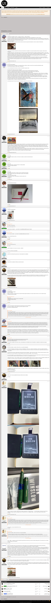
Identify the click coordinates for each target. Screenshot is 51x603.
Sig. (7, 33)
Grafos (16, 7)
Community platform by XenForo (25, 602)
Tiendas (8, 7)
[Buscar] (48, 7)
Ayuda (47, 600)
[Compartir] (47, 35)
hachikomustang (46, 594)
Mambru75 (5, 584)
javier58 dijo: (9, 531)
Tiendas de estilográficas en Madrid (9, 583)
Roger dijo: (9, 321)
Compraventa (12, 7)
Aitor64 (47, 584)
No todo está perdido (7, 591)
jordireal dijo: (9, 232)
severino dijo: (9, 310)
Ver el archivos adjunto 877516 (11, 311)
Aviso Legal (34, 600)
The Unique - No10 (9, 588)
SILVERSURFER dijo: (10, 296)
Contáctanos (31, 600)
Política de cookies (44, 600)
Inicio (2, 7)
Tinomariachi (5, 594)
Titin (47, 589)
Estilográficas (11, 584)
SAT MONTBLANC (10, 593)
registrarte (42, 12)
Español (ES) (3, 600)
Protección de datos (39, 600)
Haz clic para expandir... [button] (28, 317)
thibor (4, 589)
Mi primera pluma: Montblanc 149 (12, 586)
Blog (5, 7)
